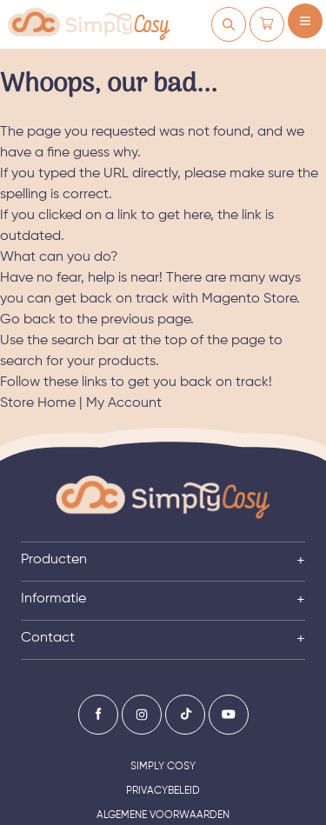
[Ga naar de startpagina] (163, 498)
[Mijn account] (228, 24)
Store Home (38, 403)
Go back (28, 320)
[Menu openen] (305, 20)
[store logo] (89, 24)
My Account (124, 403)
